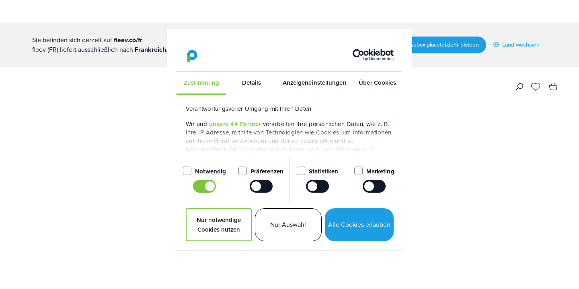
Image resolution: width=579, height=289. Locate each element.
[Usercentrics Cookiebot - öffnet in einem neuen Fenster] (358, 55)
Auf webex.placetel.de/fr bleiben (439, 45)
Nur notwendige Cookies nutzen (219, 225)
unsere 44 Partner (235, 124)
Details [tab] (251, 82)
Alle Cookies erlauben (359, 224)
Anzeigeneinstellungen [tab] (315, 82)
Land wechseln (516, 45)
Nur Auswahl (288, 224)
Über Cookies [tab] (377, 82)
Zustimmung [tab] (201, 82)
